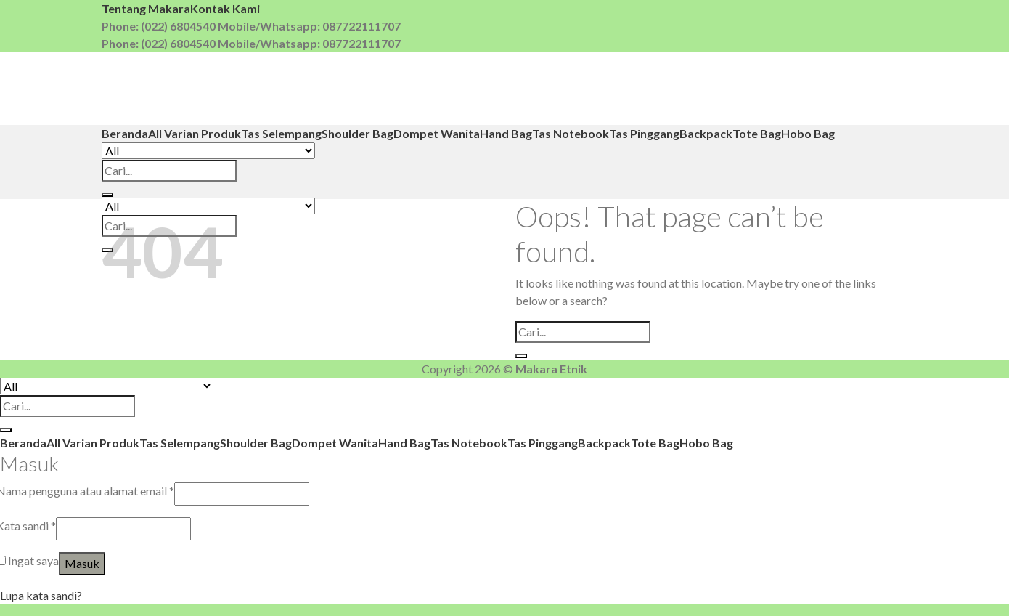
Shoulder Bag (357, 133)
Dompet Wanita (436, 133)
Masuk (82, 563)
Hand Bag (506, 133)
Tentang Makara (146, 8)
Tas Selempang (281, 133)
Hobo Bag (808, 133)
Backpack (705, 133)
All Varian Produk (194, 133)
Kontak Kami (225, 8)
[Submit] (107, 194)
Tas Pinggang (644, 133)
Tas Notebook (570, 133)
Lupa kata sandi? (41, 595)
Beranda (125, 133)
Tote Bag (756, 133)
